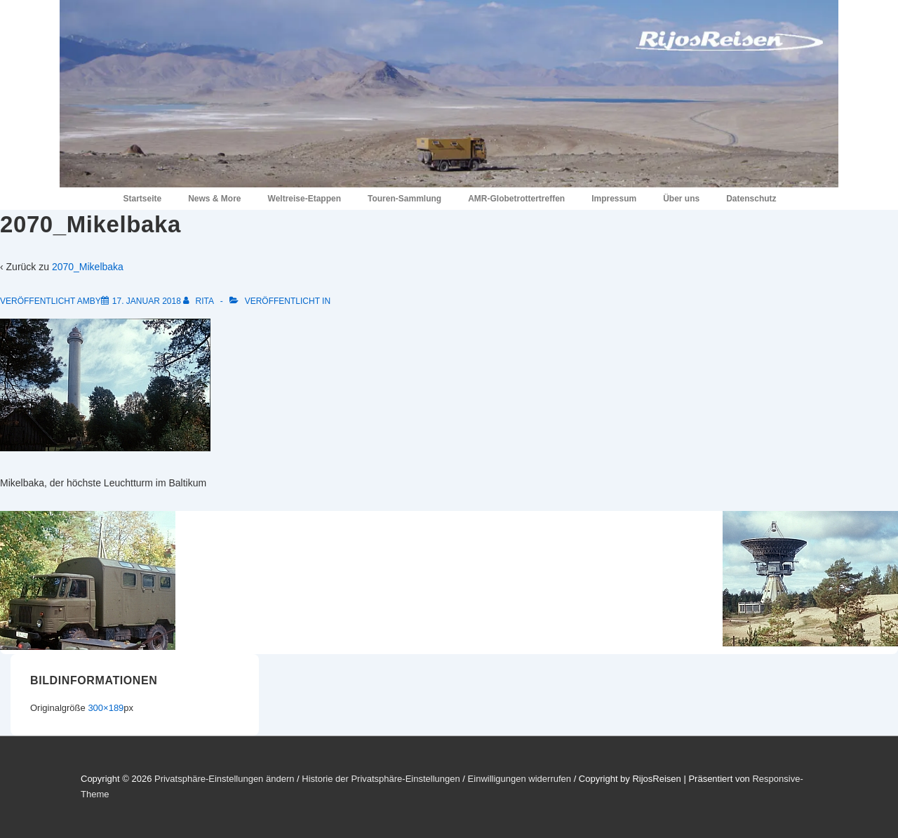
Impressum (613, 199)
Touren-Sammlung (404, 199)
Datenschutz (751, 199)
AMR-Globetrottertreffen (516, 199)
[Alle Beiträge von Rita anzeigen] (199, 301)
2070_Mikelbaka (87, 266)
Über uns (681, 199)
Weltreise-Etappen (304, 199)
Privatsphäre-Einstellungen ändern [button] (224, 778)
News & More (214, 199)
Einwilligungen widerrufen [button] (519, 778)
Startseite (142, 199)
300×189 (105, 708)
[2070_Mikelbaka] (146, 301)
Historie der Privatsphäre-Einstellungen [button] (381, 778)
